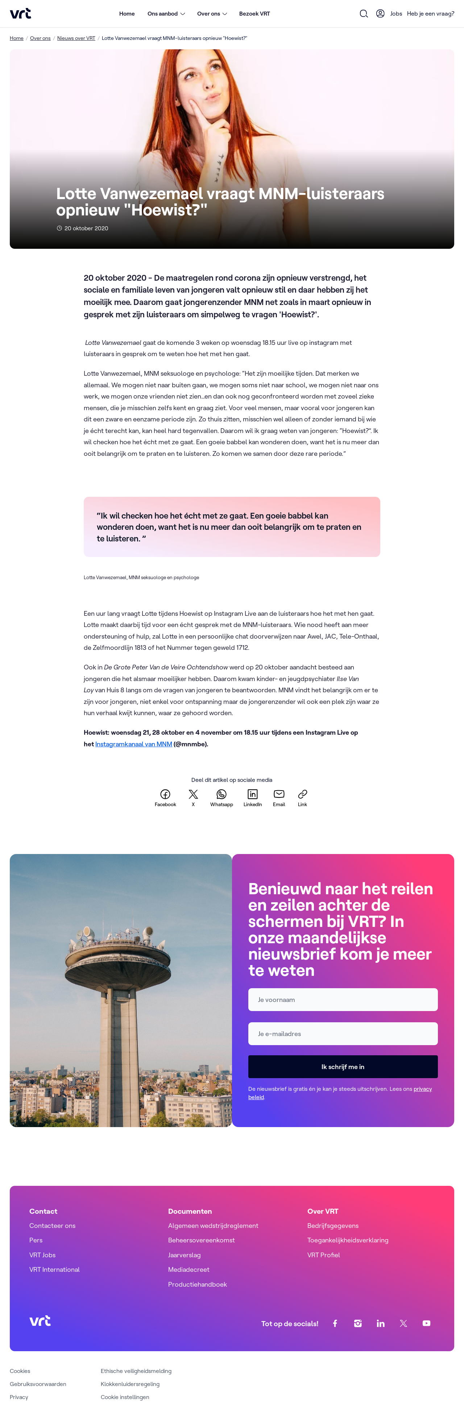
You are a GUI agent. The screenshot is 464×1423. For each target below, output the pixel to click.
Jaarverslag (184, 1255)
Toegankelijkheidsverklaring (348, 1240)
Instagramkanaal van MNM (133, 744)
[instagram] (358, 1323)
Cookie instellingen (125, 1397)
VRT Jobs (42, 1255)
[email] (279, 797)
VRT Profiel (323, 1255)
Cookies (20, 1370)
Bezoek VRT (254, 13)
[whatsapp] (221, 797)
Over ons (40, 38)
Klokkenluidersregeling (130, 1383)
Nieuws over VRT (76, 38)
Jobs (396, 13)
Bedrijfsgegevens (333, 1225)
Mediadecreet (189, 1269)
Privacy (19, 1397)
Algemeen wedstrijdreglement (213, 1225)
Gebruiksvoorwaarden (38, 1383)
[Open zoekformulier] (364, 13)
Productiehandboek (197, 1284)
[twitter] (193, 797)
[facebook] (165, 797)
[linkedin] (252, 797)
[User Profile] (380, 13)
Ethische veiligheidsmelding (136, 1370)
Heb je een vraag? (430, 13)
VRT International (54, 1269)
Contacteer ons (52, 1225)
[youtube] (426, 1323)
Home (127, 13)
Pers (35, 1240)
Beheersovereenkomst (201, 1240)
